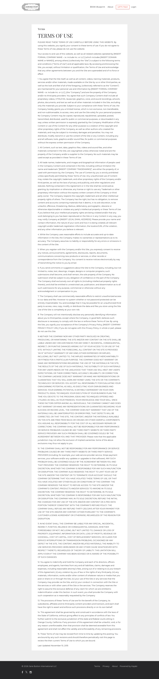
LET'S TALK (123, 7)
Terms (97, 666)
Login (133, 7)
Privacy (106, 666)
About (110, 7)
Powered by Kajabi (128, 666)
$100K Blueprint (97, 7)
